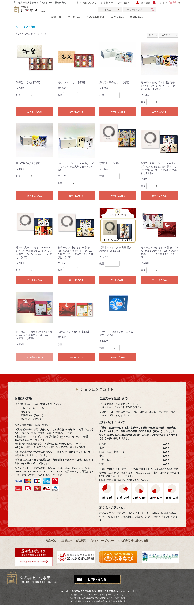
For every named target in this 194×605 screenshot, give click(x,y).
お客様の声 (107, 2)
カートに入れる (34, 111)
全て (18, 27)
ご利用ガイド (125, 2)
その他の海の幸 (96, 17)
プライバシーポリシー (101, 540)
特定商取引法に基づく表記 (133, 540)
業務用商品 (136, 17)
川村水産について (87, 2)
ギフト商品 (117, 17)
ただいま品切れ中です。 (34, 357)
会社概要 (81, 540)
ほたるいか (74, 17)
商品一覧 (56, 17)
